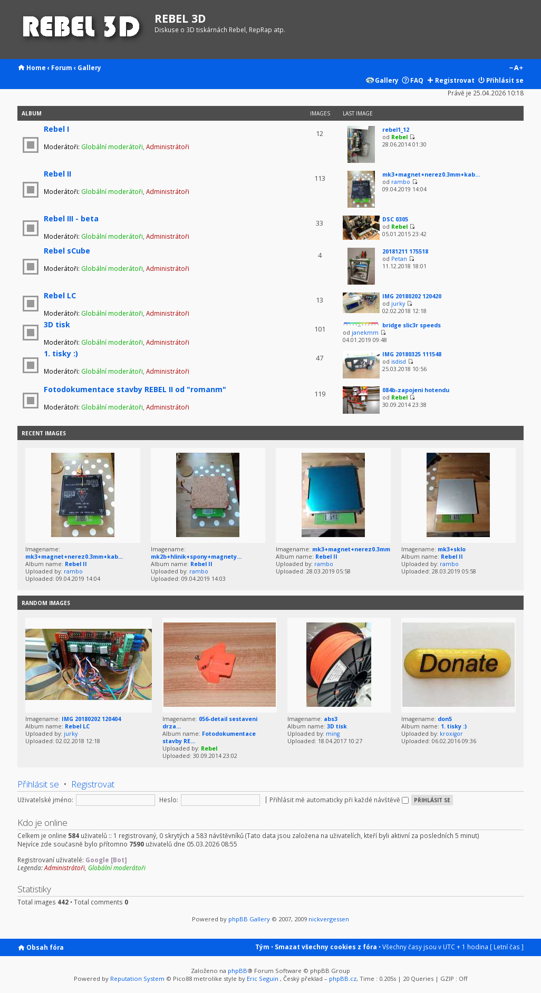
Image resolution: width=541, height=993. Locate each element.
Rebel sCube (67, 251)
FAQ (416, 80)
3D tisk (57, 324)
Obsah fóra (45, 947)
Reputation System (137, 978)
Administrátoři (167, 146)
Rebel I (56, 129)
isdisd (398, 361)
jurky (398, 303)
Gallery (89, 67)
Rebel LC (60, 295)
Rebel (399, 137)
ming (333, 733)
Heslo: (168, 799)
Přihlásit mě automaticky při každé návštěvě (339, 799)
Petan (399, 258)
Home (36, 67)
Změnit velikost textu (516, 68)
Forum (61, 67)
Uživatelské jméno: (45, 799)
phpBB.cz (342, 978)
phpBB (237, 971)
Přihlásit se (505, 80)
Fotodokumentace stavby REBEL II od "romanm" (135, 389)
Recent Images (44, 433)
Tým (262, 946)
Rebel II (57, 174)
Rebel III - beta (71, 218)
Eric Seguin (262, 978)
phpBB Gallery (249, 919)
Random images (46, 603)
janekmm (365, 332)
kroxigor (451, 733)
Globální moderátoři (112, 146)
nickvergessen (328, 919)
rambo (400, 182)
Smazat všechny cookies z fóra (326, 946)
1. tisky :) (61, 353)
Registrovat (455, 80)
